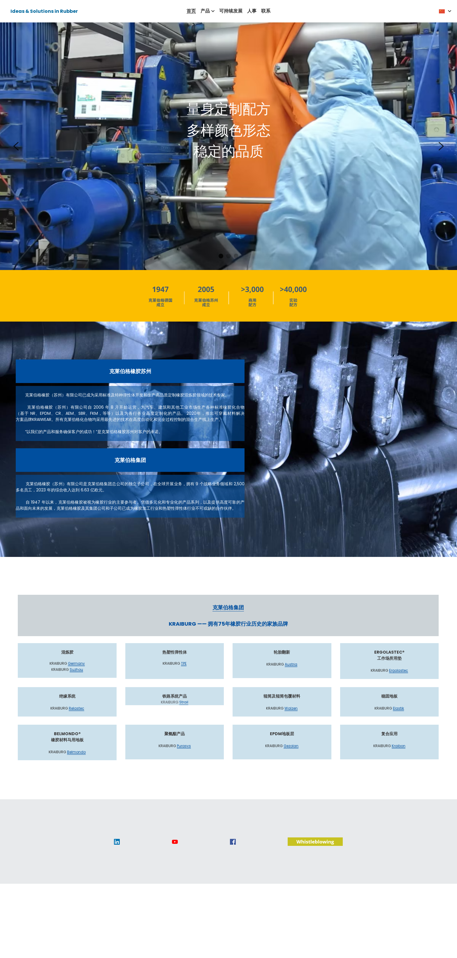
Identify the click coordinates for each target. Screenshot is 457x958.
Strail (183, 708)
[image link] (117, 848)
